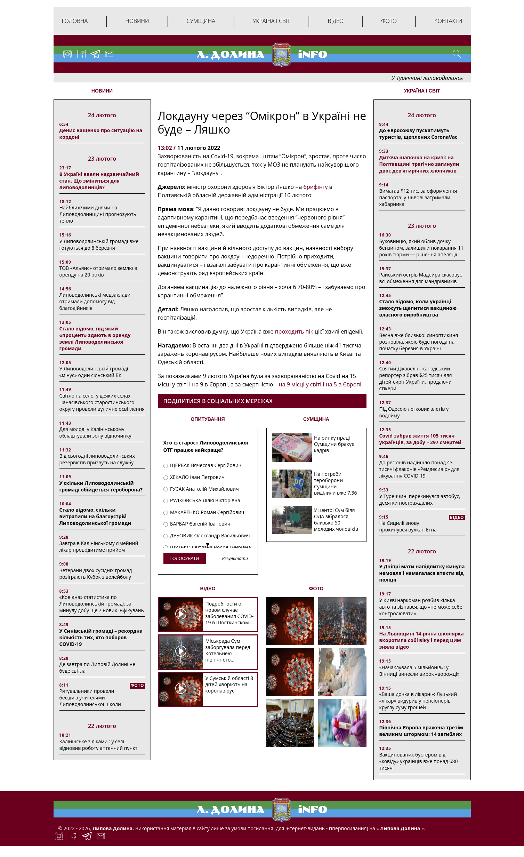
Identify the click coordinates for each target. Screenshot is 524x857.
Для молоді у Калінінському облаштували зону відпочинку (95, 432)
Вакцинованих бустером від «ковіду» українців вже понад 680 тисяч (418, 761)
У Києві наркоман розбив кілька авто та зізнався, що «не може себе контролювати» (420, 607)
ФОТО (316, 588)
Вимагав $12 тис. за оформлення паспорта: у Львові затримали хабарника (418, 197)
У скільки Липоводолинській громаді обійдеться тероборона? (101, 486)
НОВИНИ (102, 91)
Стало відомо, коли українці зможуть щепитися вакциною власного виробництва (418, 308)
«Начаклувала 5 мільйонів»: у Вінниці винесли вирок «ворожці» (419, 670)
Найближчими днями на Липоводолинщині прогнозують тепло (97, 214)
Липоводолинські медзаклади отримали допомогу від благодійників (95, 301)
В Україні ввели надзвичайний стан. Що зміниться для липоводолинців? (99, 181)
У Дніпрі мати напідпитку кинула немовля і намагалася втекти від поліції (422, 573)
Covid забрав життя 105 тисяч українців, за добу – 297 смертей (420, 439)
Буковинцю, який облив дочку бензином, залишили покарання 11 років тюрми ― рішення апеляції (421, 248)
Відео (336, 21)
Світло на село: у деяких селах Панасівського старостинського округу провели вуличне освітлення (102, 402)
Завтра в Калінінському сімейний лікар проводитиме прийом (98, 546)
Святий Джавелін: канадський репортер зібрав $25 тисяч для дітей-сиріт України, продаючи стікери (415, 378)
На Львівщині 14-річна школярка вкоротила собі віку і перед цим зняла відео (421, 640)
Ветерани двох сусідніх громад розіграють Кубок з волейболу (95, 573)
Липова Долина (399, 828)
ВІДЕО (207, 588)
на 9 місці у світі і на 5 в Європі (320, 384)
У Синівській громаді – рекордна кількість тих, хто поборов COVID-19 (101, 637)
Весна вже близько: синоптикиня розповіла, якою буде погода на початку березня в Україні (418, 342)
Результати (235, 558)
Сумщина (201, 21)
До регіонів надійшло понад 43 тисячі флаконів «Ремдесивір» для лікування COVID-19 (419, 469)
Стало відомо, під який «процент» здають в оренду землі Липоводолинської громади (95, 338)
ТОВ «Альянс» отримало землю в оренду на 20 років (98, 271)
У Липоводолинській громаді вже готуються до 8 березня (99, 244)
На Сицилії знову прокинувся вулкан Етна (408, 526)
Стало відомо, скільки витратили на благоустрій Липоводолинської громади (95, 516)
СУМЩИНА (316, 419)
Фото (389, 21)
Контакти (448, 21)
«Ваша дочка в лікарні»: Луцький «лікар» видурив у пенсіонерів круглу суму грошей (418, 701)
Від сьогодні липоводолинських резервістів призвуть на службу (97, 459)
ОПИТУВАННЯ (208, 419)
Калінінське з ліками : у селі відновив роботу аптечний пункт (98, 744)
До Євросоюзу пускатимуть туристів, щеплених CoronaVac (418, 133)
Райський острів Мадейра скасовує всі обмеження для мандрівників (420, 278)
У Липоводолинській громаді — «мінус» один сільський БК (96, 371)
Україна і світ (271, 21)
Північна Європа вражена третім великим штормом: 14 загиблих (421, 730)
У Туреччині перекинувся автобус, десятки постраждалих (419, 499)
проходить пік (294, 331)
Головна (75, 21)
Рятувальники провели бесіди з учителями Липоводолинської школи (90, 697)
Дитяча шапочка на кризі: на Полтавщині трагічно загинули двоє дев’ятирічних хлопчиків (419, 164)
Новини (137, 21)
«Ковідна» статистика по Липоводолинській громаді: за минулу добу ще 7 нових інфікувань (101, 604)
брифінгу (315, 187)
